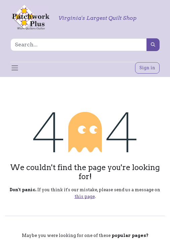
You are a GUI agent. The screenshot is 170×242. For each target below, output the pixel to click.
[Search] (153, 44)
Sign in (147, 67)
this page (85, 196)
